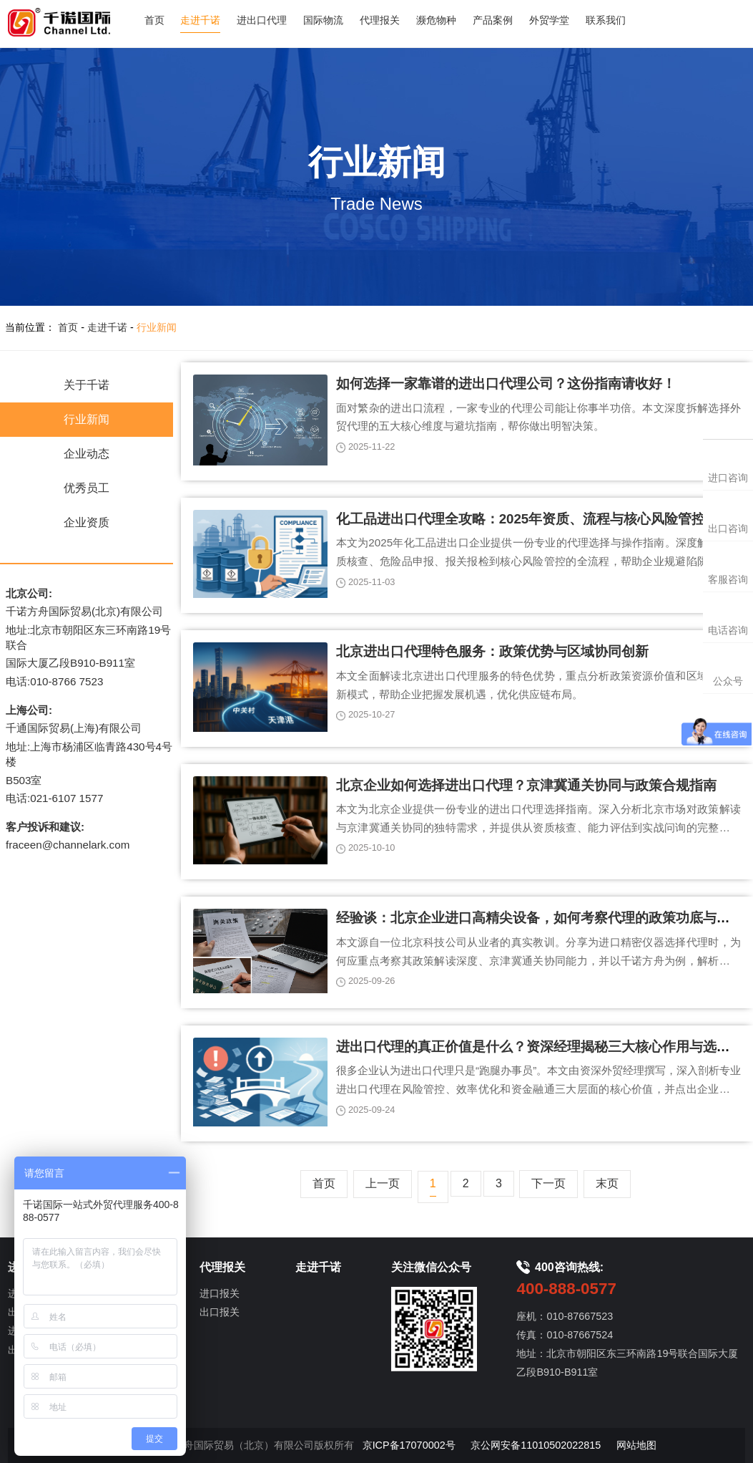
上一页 (382, 1183)
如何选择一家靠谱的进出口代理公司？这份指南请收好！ (506, 383)
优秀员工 (86, 488)
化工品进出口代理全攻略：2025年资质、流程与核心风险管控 (521, 518)
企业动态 (86, 454)
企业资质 (86, 522)
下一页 (548, 1183)
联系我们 (606, 20)
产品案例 (493, 20)
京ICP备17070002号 (409, 1445)
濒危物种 (436, 20)
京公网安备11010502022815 (536, 1445)
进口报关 (220, 1293)
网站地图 (636, 1445)
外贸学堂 (549, 20)
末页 (607, 1183)
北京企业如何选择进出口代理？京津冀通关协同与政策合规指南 (526, 785)
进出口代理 (262, 20)
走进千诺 (200, 20)
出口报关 (220, 1312)
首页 (154, 20)
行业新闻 (157, 327)
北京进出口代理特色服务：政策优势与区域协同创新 (492, 651)
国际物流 (323, 20)
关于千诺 (86, 385)
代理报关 (380, 20)
